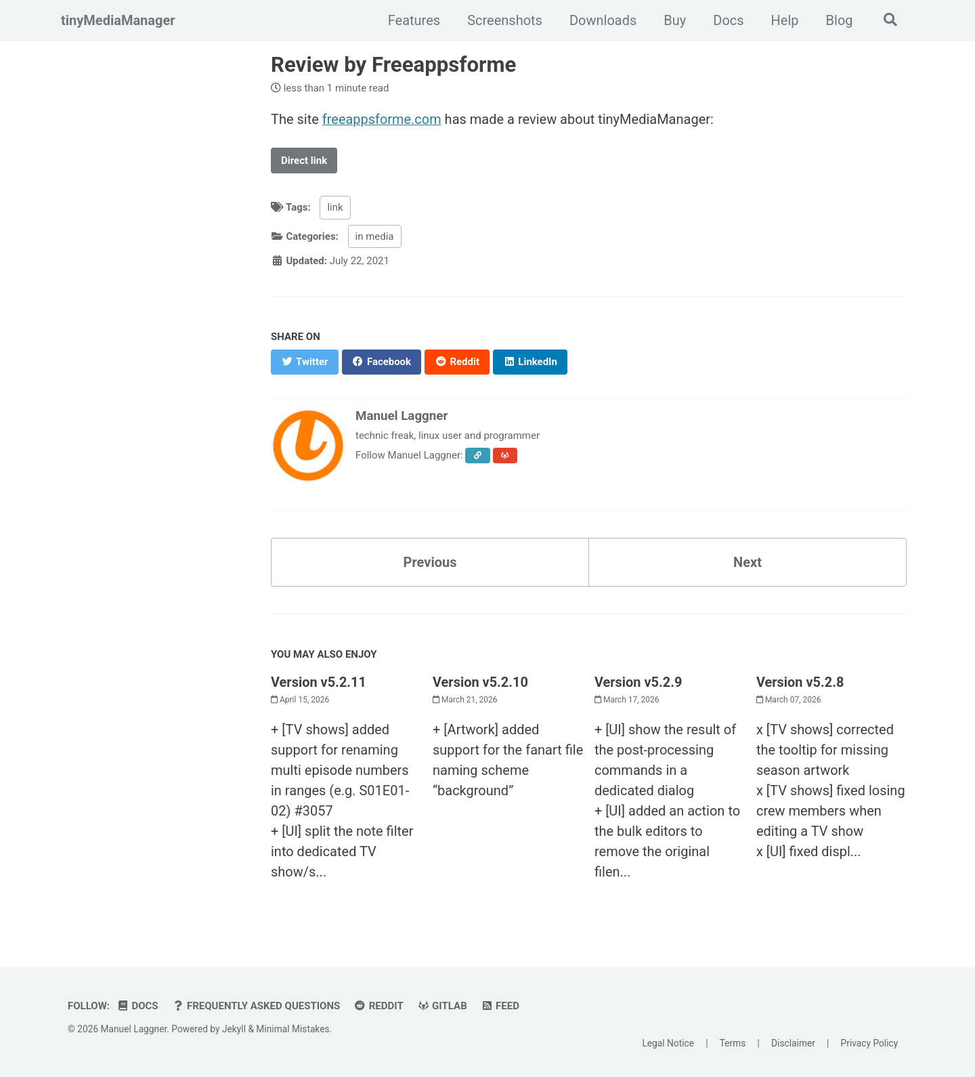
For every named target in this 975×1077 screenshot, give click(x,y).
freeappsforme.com (381, 119)
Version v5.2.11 (318, 681)
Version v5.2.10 (480, 681)
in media (374, 236)
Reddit (378, 1006)
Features (413, 20)
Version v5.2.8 (800, 681)
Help (784, 20)
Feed (500, 1006)
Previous (430, 561)
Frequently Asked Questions (256, 1006)
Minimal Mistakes (292, 1028)
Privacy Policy (869, 1042)
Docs (727, 20)
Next (747, 561)
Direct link (304, 160)
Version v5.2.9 (638, 681)
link (335, 207)
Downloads (601, 20)
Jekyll (234, 1028)
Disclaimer (793, 1042)
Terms (733, 1042)
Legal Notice (668, 1042)
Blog (838, 20)
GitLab (442, 1006)
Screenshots (504, 20)
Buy (674, 20)
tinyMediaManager (118, 20)
